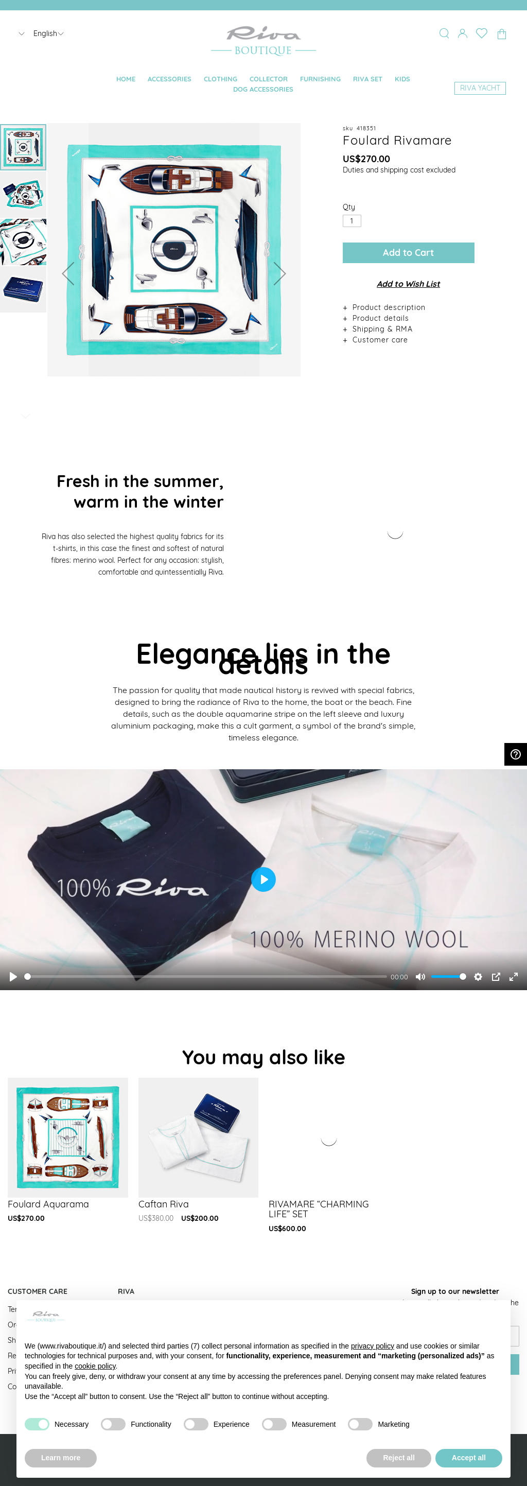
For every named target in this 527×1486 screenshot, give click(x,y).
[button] (68, 273)
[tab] (409, 307)
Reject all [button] (398, 1458)
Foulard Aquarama (48, 1204)
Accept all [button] (469, 1458)
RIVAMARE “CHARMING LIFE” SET (319, 1209)
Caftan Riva (163, 1204)
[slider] (205, 976)
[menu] (263, 84)
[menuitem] (126, 79)
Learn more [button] (60, 1458)
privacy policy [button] (372, 1346)
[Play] (13, 977)
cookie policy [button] (95, 1366)
